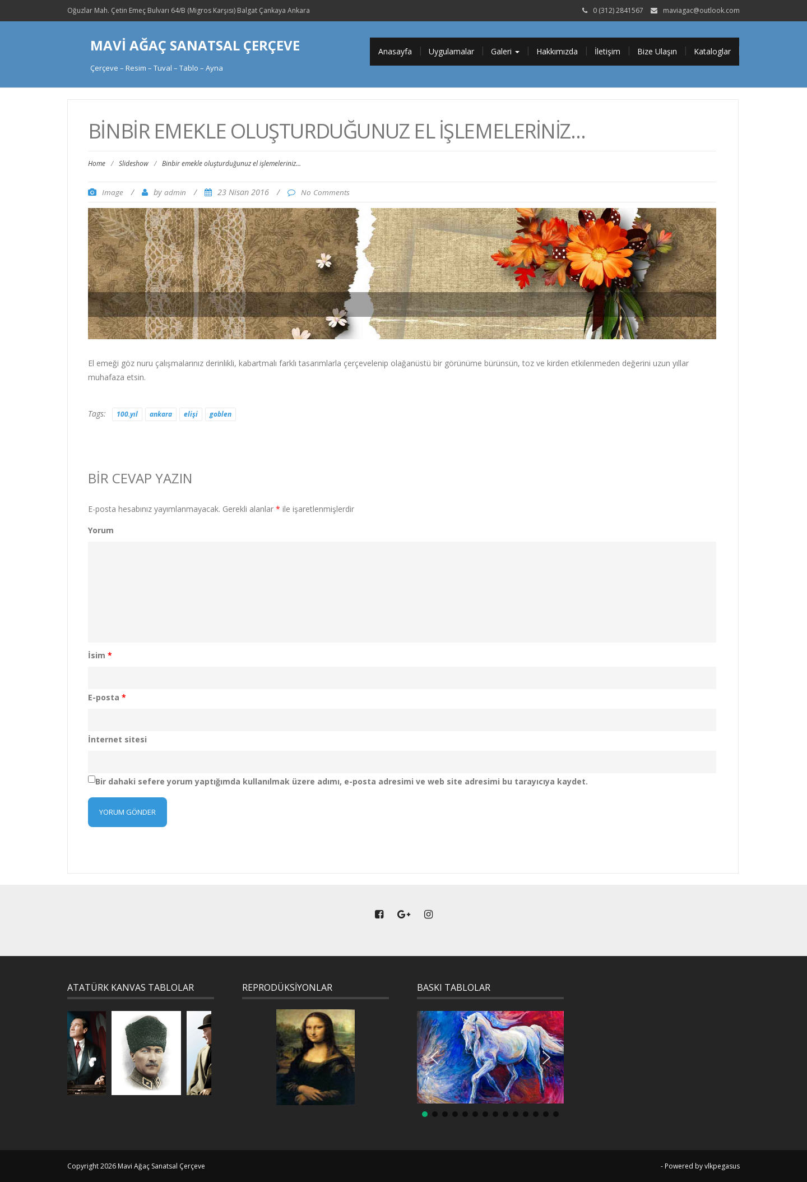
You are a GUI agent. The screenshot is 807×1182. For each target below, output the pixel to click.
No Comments (325, 192)
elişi (191, 414)
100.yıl (127, 414)
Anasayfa (395, 51)
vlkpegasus (722, 1166)
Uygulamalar (451, 51)
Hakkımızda (557, 51)
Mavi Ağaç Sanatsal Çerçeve (195, 45)
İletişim (607, 51)
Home (96, 163)
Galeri (505, 51)
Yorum (101, 530)
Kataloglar (712, 51)
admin (175, 192)
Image (112, 192)
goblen (220, 414)
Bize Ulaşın (657, 51)
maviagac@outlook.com (701, 10)
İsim (100, 655)
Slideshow (134, 163)
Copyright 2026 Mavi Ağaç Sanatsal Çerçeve (136, 1166)
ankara (161, 414)
